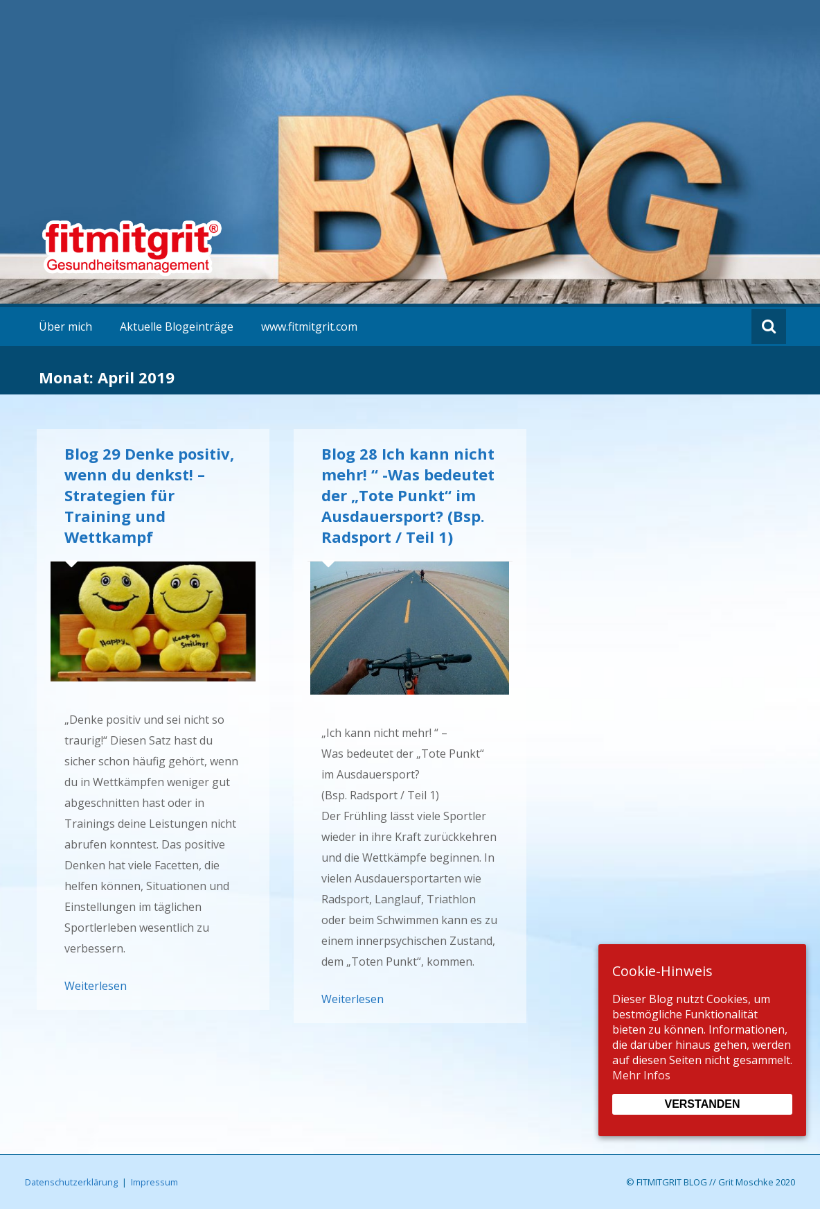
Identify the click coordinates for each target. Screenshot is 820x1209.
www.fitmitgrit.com (309, 326)
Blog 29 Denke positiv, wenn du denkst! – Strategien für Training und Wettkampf (149, 495)
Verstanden (702, 1104)
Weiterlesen (95, 985)
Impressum (154, 1182)
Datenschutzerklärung (71, 1182)
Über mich (65, 326)
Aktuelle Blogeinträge (176, 326)
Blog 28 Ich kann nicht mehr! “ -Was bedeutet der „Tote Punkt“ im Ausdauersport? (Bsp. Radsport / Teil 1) (407, 495)
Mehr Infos (641, 1075)
